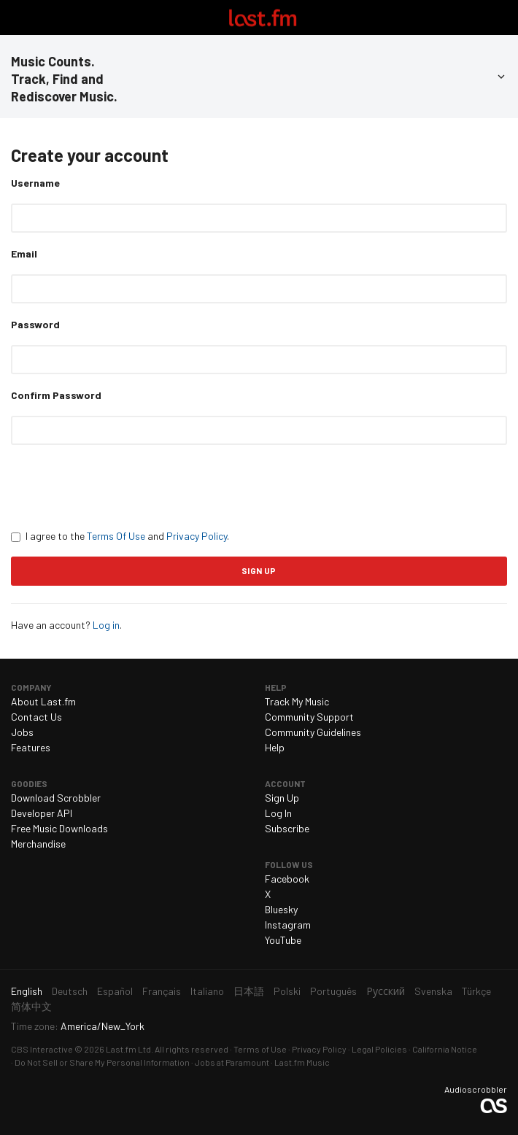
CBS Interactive (42, 1049)
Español (115, 991)
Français (161, 991)
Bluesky (281, 909)
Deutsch (70, 991)
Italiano (207, 991)
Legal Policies (379, 1049)
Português (333, 991)
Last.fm (262, 17)
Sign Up (282, 797)
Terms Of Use (116, 536)
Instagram (288, 924)
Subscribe (287, 828)
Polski (287, 991)
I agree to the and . (120, 536)
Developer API (41, 813)
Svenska (433, 991)
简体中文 (31, 1006)
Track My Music (297, 701)
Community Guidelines (313, 732)
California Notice (444, 1049)
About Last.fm (43, 701)
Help (275, 747)
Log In (278, 813)
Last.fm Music (302, 1062)
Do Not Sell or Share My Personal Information (102, 1062)
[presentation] (122, 486)
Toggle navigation (17, 17)
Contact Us (36, 716)
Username (35, 183)
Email (24, 253)
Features (30, 747)
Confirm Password (56, 395)
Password (35, 324)
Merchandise (38, 843)
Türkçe (476, 991)
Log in (106, 625)
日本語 (248, 991)
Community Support (309, 716)
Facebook (287, 878)
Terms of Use (260, 1049)
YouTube (283, 940)
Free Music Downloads (59, 828)
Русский (385, 991)
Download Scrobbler (56, 797)
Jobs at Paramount (232, 1062)
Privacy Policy (196, 536)
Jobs (22, 732)
